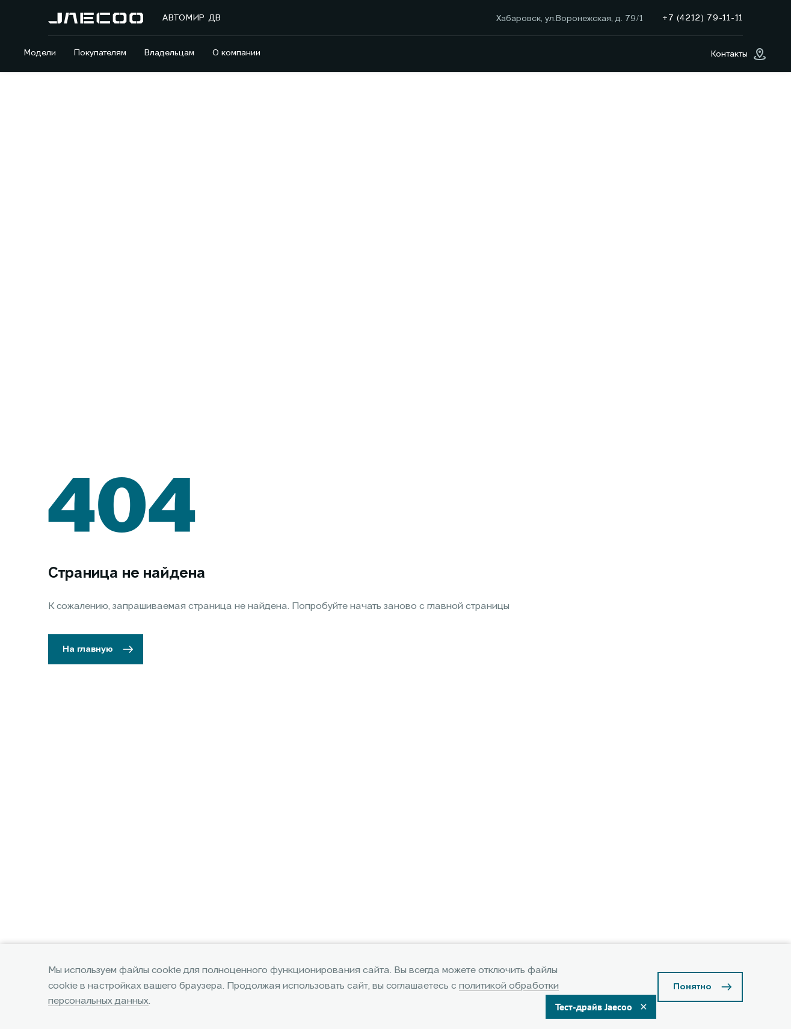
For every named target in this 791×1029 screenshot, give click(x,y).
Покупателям (100, 53)
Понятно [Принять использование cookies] (692, 987)
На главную (88, 649)
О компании (236, 53)
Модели (40, 53)
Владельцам (169, 53)
